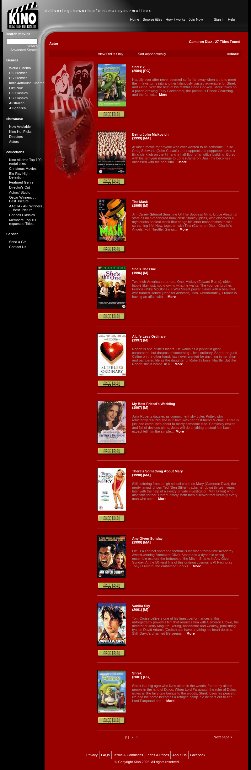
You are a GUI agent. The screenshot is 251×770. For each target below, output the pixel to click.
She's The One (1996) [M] (144, 271)
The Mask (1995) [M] (140, 203)
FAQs (105, 755)
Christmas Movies (22, 168)
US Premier (18, 78)
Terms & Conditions (128, 755)
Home (134, 19)
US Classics (18, 98)
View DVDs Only (110, 54)
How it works (175, 19)
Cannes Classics (22, 215)
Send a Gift (17, 242)
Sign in (219, 19)
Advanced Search (24, 50)
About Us (179, 755)
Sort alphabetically (152, 54)
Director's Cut (19, 187)
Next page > (223, 737)
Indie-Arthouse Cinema (27, 83)
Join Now (196, 19)
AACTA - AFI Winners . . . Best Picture (26, 208)
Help (231, 19)
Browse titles (152, 19)
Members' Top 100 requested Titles (23, 222)
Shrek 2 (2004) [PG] (141, 69)
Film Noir (16, 88)
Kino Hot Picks (20, 131)
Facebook (197, 755)
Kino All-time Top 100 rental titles (25, 161)
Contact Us (17, 247)
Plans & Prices (158, 755)
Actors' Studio (19, 192)
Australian (16, 103)
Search (32, 46)
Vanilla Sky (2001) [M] (141, 607)
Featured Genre (21, 182)
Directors (16, 136)
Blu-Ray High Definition (19, 175)
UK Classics (18, 93)
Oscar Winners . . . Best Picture (23, 199)
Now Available (20, 126)
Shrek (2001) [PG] (141, 675)
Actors (14, 141)
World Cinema (20, 68)
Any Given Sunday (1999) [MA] (147, 540)
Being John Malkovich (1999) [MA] (150, 136)
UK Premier (18, 73)
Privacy (92, 755)
